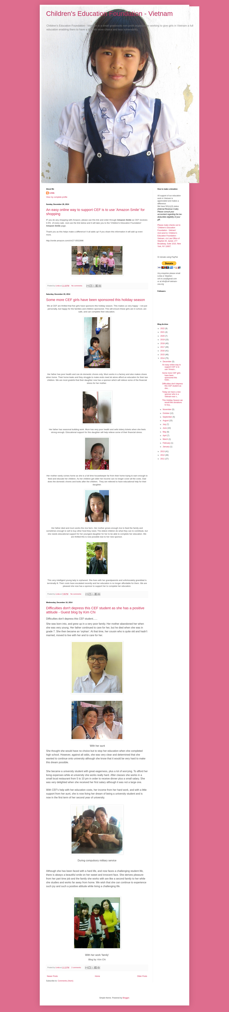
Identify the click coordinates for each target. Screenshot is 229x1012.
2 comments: (76, 967)
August (166, 420)
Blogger (126, 998)
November (167, 409)
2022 (162, 328)
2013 (162, 451)
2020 (162, 336)
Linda (51, 193)
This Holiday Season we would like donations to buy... (172, 402)
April (165, 435)
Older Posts (142, 976)
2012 (162, 455)
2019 (162, 339)
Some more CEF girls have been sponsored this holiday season (95, 300)
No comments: (77, 286)
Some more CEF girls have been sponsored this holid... (171, 376)
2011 (162, 459)
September (168, 417)
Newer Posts (52, 976)
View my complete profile (56, 197)
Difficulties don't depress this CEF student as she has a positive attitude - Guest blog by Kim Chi (95, 610)
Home (97, 976)
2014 (162, 358)
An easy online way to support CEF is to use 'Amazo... (171, 367)
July (165, 424)
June (165, 428)
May (165, 432)
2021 (162, 332)
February (167, 443)
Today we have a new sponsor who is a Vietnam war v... (171, 394)
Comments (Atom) (65, 981)
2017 (162, 347)
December (167, 361)
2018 (162, 343)
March (166, 439)
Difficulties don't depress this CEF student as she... (172, 386)
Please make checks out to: (169, 225)
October (166, 413)
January (166, 447)
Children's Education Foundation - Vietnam (109, 13)
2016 (162, 351)
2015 (162, 354)
